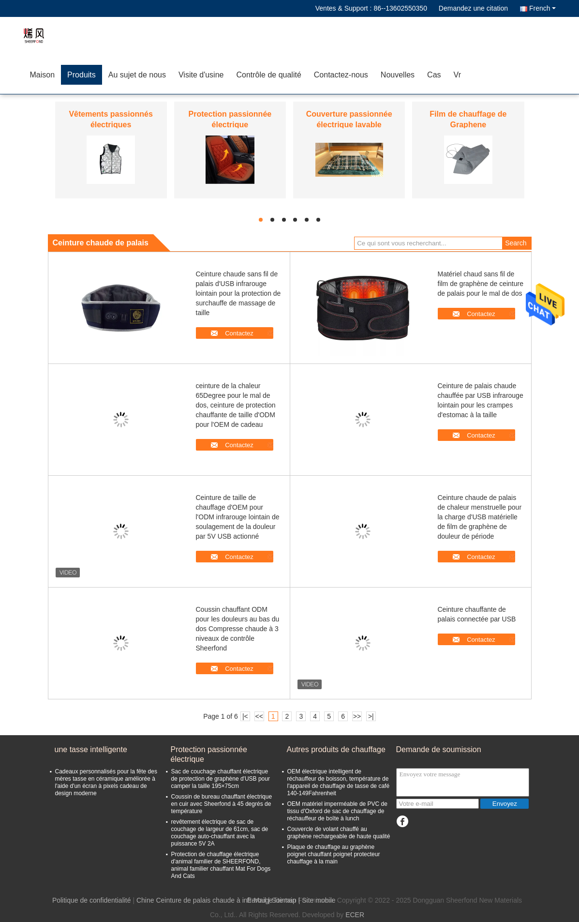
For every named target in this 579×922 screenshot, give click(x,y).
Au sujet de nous (137, 75)
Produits (81, 75)
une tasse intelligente (91, 749)
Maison (42, 75)
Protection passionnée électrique (209, 754)
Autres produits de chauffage (336, 749)
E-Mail (256, 900)
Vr (457, 75)
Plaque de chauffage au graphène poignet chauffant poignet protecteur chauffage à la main (333, 854)
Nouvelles (398, 75)
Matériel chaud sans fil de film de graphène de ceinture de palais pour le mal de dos (480, 283)
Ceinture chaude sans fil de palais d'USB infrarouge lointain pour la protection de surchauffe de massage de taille (238, 293)
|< (245, 716)
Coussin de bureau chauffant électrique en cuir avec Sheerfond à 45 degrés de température (221, 804)
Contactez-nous (341, 75)
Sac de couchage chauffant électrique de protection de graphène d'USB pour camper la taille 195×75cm (220, 778)
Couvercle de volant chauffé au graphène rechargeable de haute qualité (338, 833)
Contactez (239, 333)
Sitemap (284, 900)
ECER (354, 915)
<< (259, 716)
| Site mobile (317, 900)
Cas (434, 75)
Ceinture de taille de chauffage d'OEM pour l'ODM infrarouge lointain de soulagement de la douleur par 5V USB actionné (238, 517)
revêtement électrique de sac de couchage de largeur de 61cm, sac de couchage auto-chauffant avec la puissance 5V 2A (219, 832)
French (542, 8)
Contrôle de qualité (268, 75)
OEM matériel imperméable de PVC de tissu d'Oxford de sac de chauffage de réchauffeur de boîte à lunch (337, 811)
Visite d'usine (200, 75)
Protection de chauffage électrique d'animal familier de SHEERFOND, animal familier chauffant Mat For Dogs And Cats (221, 865)
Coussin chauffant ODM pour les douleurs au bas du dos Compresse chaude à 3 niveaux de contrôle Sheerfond (238, 628)
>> (357, 716)
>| (371, 716)
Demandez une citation (473, 8)
